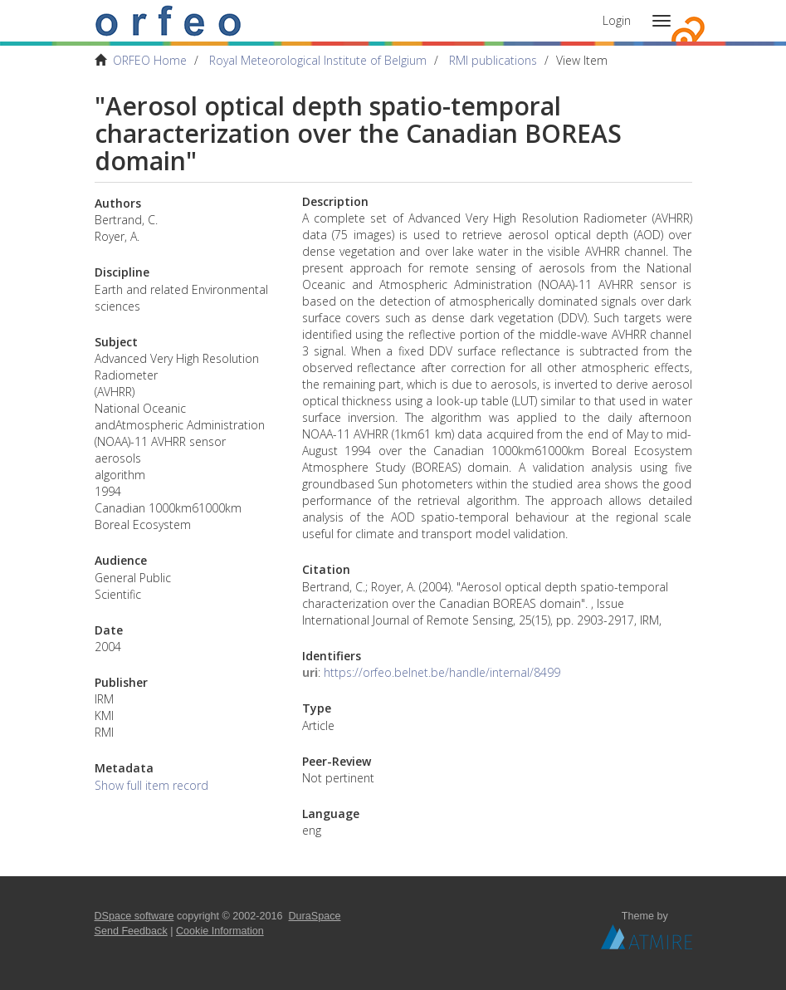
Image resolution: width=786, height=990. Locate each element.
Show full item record (151, 785)
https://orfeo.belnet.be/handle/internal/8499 (442, 672)
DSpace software (134, 916)
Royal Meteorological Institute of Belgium (318, 60)
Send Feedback (131, 931)
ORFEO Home (150, 60)
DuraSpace (315, 916)
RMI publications (493, 60)
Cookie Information (220, 931)
